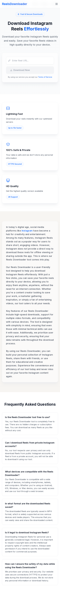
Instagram (27, 230)
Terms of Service (45, 77)
